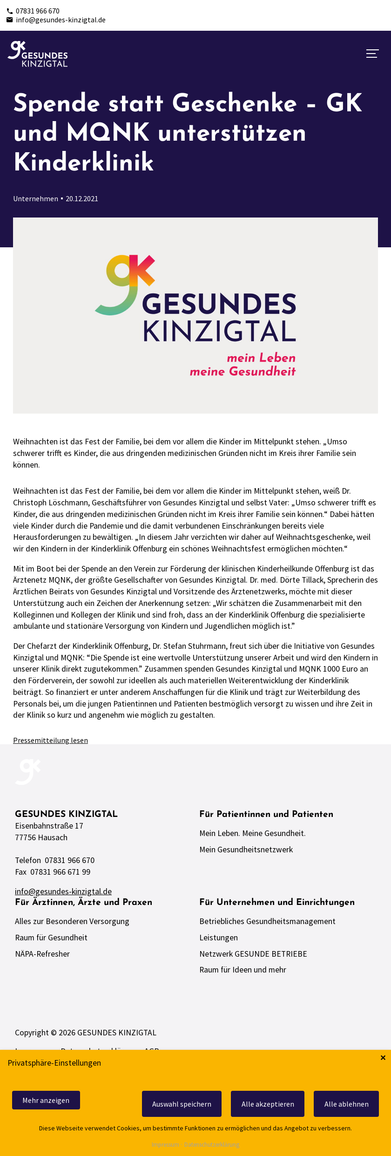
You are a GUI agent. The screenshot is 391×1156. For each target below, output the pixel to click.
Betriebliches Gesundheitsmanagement (267, 921)
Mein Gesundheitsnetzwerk (246, 849)
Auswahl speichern (181, 1103)
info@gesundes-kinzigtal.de (56, 19)
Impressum (165, 1145)
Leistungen (218, 937)
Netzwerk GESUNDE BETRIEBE (253, 954)
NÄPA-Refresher (42, 954)
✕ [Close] (383, 1058)
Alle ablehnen (346, 1103)
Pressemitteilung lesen (50, 740)
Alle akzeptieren (268, 1103)
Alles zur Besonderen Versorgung (72, 921)
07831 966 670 (33, 11)
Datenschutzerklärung (211, 1145)
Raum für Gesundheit (51, 937)
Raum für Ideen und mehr (242, 970)
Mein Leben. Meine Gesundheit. (252, 833)
